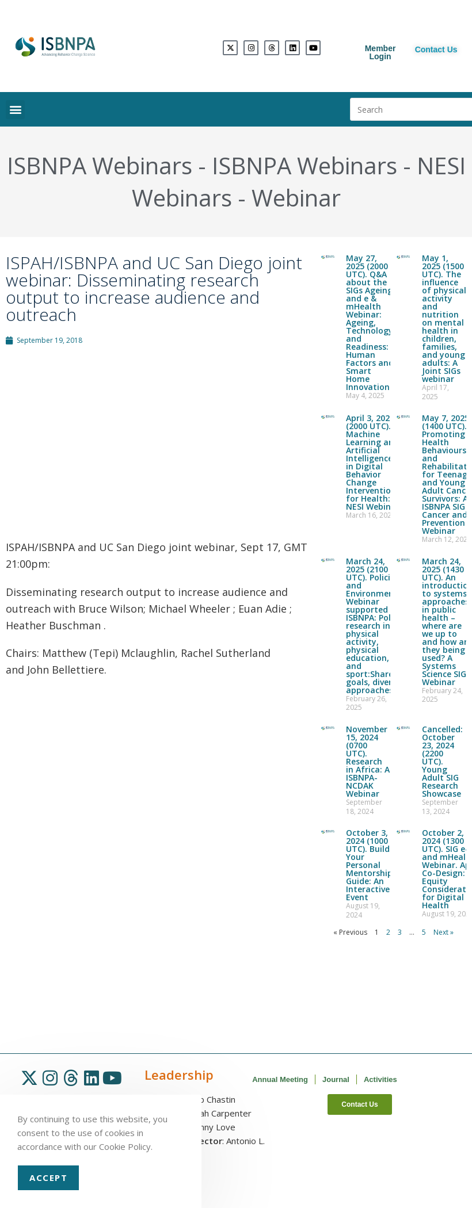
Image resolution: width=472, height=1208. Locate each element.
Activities (380, 1079)
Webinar (296, 197)
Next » (443, 932)
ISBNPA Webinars (99, 165)
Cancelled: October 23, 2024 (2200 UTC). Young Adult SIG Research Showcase (442, 761)
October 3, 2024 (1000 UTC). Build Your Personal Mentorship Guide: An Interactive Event (369, 865)
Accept (48, 1177)
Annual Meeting (280, 1079)
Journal (335, 1079)
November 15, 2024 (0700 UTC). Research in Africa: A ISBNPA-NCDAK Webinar (368, 761)
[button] (15, 109)
